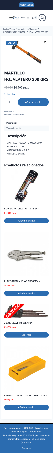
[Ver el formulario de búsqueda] (42, 17)
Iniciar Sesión (26, 4)
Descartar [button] (26, 448)
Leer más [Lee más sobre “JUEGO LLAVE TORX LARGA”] (26, 334)
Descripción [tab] (11, 123)
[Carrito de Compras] (34, 17)
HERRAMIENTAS (18, 114)
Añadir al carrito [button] (26, 220)
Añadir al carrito (33, 102)
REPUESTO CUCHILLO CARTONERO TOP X (25, 395)
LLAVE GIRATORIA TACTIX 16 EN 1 (21, 208)
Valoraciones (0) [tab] (13, 128)
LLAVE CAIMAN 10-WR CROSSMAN (22, 281)
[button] (45, 42)
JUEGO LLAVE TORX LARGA (18, 323)
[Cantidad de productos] (10, 102)
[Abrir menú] (25, 17)
